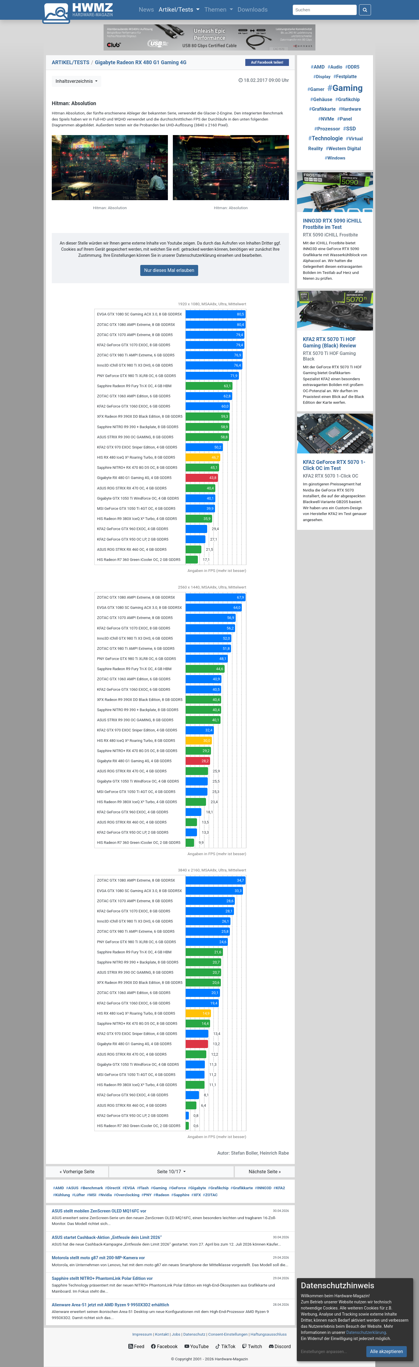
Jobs (176, 1334)
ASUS (72, 1187)
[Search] (325, 10)
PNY (146, 1194)
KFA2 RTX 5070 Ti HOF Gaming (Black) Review (329, 342)
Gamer (316, 89)
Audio (335, 67)
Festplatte (345, 76)
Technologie (325, 138)
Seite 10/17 (169, 1171)
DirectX (112, 1187)
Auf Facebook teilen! (267, 62)
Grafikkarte (241, 1187)
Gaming (159, 1187)
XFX (196, 1194)
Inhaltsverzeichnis (75, 81)
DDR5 (352, 67)
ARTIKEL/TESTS (70, 62)
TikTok (225, 1346)
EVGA (128, 1187)
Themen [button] (216, 9)
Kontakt (162, 1334)
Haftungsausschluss (269, 1334)
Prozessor (327, 129)
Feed (136, 1346)
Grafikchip (218, 1187)
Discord (280, 1346)
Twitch (252, 1346)
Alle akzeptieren (386, 1351)
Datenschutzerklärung (366, 1332)
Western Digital (343, 148)
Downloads (253, 9)
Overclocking (126, 1194)
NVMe (326, 119)
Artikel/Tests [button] (177, 9)
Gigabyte (197, 1187)
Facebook (164, 1346)
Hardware (350, 109)
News (147, 9)
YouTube (196, 1346)
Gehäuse (321, 99)
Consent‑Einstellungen (228, 1334)
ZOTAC (210, 1194)
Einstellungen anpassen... (324, 1351)
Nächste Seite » (265, 1171)
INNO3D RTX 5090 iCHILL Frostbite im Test (332, 224)
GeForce (177, 1187)
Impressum (142, 1334)
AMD (58, 1187)
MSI (91, 1194)
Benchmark (91, 1187)
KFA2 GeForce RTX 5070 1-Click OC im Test (334, 465)
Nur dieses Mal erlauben (169, 270)
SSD (349, 128)
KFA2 (279, 1187)
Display (322, 76)
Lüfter (78, 1194)
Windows (335, 158)
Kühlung (61, 1194)
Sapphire (180, 1194)
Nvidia (105, 1194)
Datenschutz (194, 1334)
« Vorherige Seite (77, 1171)
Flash (143, 1187)
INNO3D (263, 1187)
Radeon (161, 1194)
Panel (344, 119)
